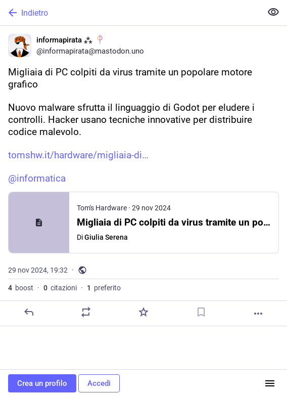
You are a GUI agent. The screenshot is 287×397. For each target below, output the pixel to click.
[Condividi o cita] (86, 312)
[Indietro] (130, 12)
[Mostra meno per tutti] (273, 12)
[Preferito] (143, 312)
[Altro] (258, 313)
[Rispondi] (29, 312)
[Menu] (270, 383)
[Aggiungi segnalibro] (201, 312)
